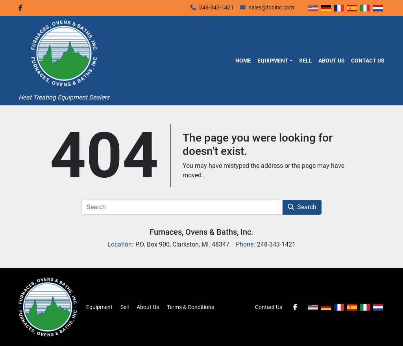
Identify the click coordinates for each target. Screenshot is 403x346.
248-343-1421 (216, 7)
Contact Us (368, 60)
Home (243, 60)
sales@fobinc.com (271, 7)
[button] (275, 60)
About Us (331, 60)
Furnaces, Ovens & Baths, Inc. (201, 232)
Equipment (272, 60)
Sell (305, 60)
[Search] (182, 207)
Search (302, 207)
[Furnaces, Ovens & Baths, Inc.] (47, 307)
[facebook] (20, 8)
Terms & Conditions (190, 307)
